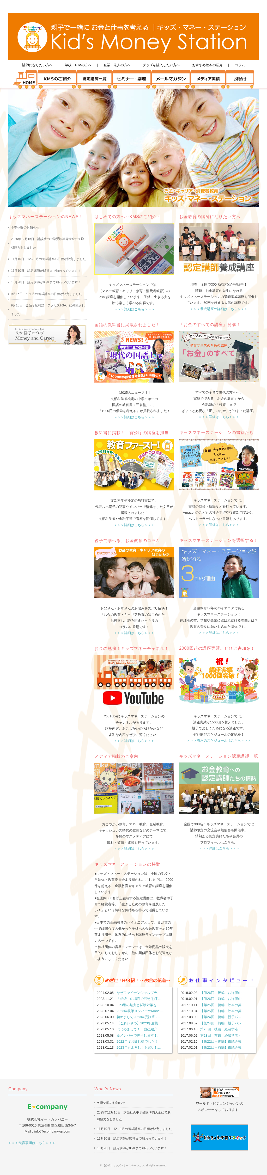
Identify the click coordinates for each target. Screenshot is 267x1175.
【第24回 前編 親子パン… (222, 1023)
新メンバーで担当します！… (139, 1035)
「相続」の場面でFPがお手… (139, 999)
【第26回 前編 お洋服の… (222, 999)
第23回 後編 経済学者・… (222, 1029)
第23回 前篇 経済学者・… (222, 1035)
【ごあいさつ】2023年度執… (139, 1023)
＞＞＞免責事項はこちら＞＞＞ (32, 1143)
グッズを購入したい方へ (161, 65)
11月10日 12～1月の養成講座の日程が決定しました (48, 259)
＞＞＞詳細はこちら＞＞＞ (134, 309)
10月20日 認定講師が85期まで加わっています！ (46, 282)
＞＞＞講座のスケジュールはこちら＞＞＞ (219, 740)
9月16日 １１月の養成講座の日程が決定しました (46, 294)
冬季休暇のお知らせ (25, 227)
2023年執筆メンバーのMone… (140, 1011)
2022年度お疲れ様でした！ (137, 1041)
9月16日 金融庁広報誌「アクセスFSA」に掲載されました (48, 310)
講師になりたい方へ (37, 65)
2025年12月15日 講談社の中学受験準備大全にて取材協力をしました (47, 243)
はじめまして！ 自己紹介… (139, 1029)
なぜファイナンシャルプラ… (139, 993)
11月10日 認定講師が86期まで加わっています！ (46, 271)
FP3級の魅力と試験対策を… (138, 1005)
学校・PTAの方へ (78, 65)
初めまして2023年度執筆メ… (139, 1017)
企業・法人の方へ (117, 65)
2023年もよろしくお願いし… (139, 1047)
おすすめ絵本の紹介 (207, 65)
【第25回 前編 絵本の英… (222, 1011)
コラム (240, 65)
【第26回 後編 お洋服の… (222, 993)
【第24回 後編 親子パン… (222, 1017)
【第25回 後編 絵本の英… (222, 1005)
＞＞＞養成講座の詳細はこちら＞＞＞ (219, 309)
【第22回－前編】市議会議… (222, 1047)
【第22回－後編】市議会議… (222, 1041)
